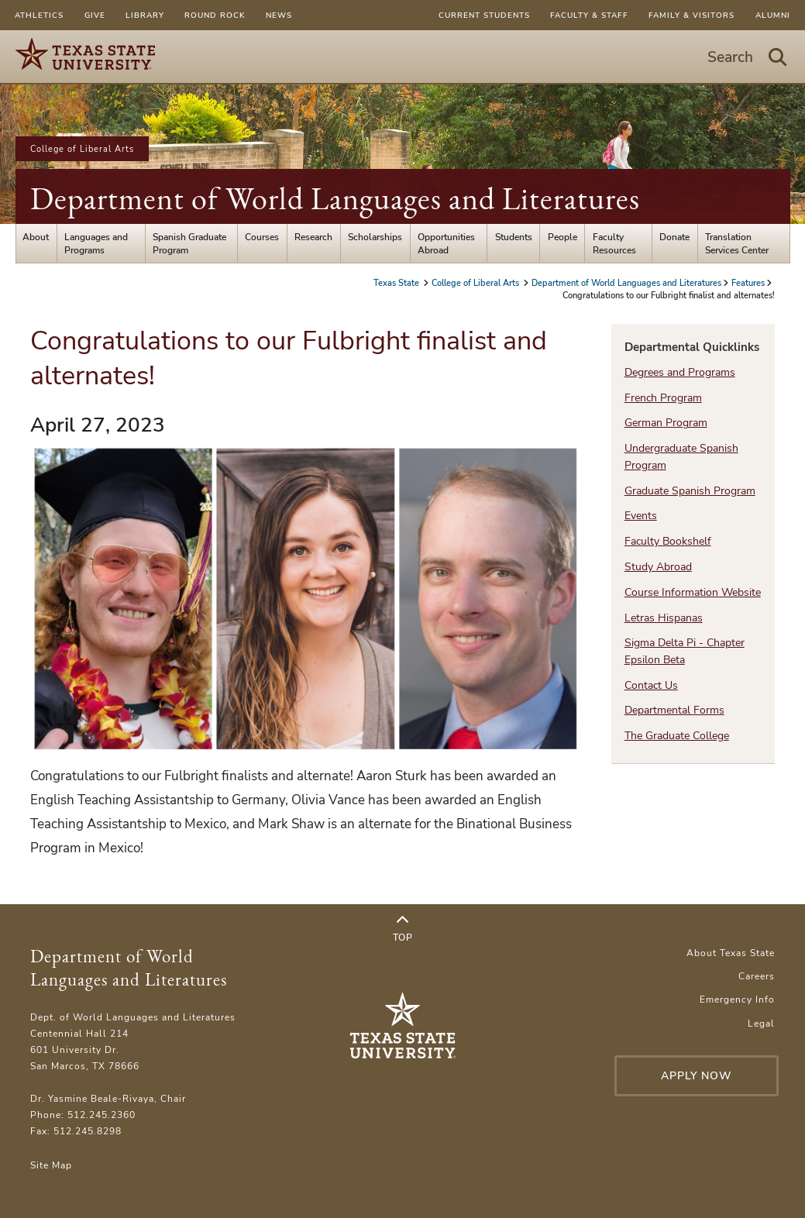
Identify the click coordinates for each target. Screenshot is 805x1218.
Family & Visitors (691, 15)
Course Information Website (692, 592)
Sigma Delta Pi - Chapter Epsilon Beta (684, 650)
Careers (756, 975)
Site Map (51, 1165)
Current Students (484, 15)
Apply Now (696, 1075)
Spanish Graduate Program (189, 243)
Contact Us (651, 685)
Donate (674, 236)
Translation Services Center (737, 243)
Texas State (397, 283)
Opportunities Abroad (446, 243)
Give (94, 15)
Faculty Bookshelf (667, 541)
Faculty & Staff (589, 15)
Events (640, 515)
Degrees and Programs (679, 372)
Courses (262, 236)
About (35, 236)
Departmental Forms (674, 710)
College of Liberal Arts (82, 149)
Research (313, 236)
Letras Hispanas (663, 618)
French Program (663, 398)
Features (748, 283)
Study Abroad (658, 566)
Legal (761, 1023)
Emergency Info (737, 999)
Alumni (772, 15)
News (279, 15)
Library (145, 15)
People (562, 236)
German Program (665, 422)
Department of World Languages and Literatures (335, 198)
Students (513, 236)
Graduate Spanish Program (689, 490)
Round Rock (214, 15)
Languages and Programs (96, 243)
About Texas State (730, 952)
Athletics (39, 15)
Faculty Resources (614, 243)
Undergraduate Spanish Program (681, 456)
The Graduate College (676, 735)
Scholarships (375, 236)
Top (402, 929)
